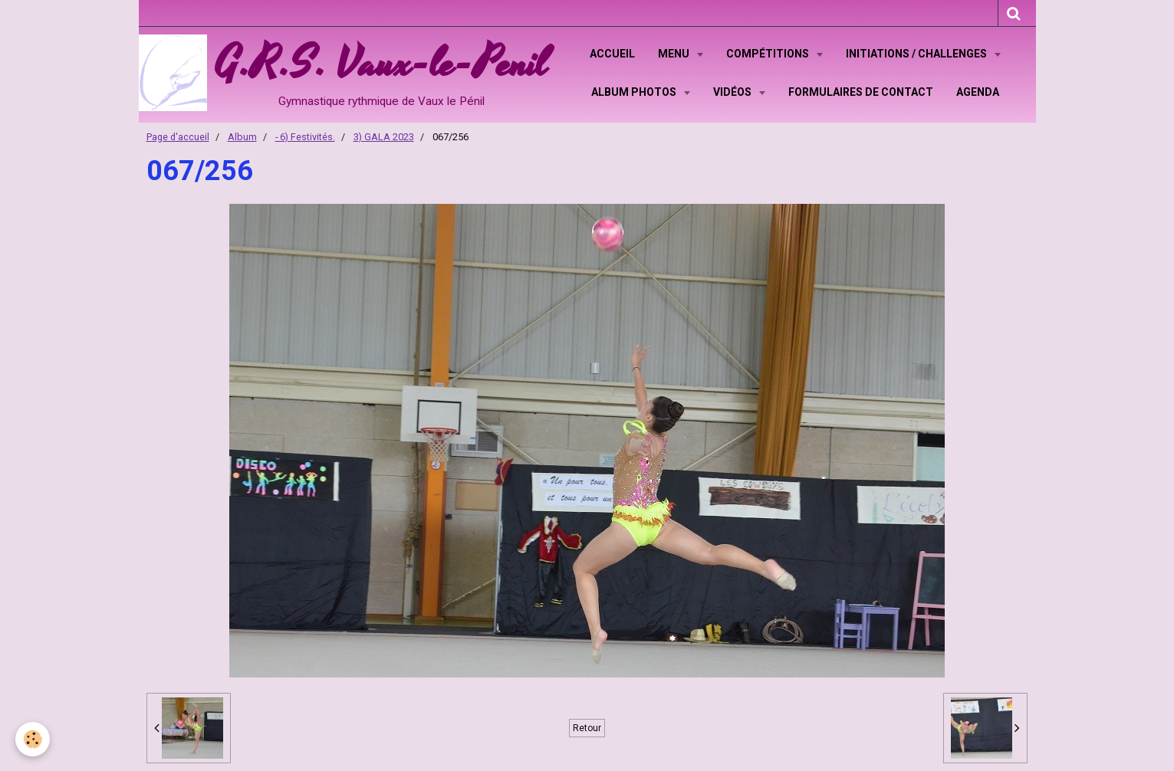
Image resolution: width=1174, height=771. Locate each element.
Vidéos (733, 92)
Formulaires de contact (860, 92)
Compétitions (768, 54)
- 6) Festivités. (305, 137)
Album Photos (635, 92)
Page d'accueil (177, 137)
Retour (587, 728)
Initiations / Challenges (917, 54)
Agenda (977, 92)
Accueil (612, 54)
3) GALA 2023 (384, 137)
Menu (675, 54)
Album (242, 137)
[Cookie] (32, 739)
